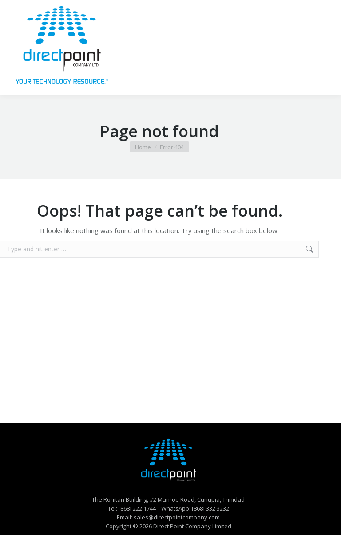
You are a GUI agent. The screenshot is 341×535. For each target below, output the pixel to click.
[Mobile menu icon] (322, 47)
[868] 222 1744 (137, 508)
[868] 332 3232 (210, 508)
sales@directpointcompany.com (177, 517)
